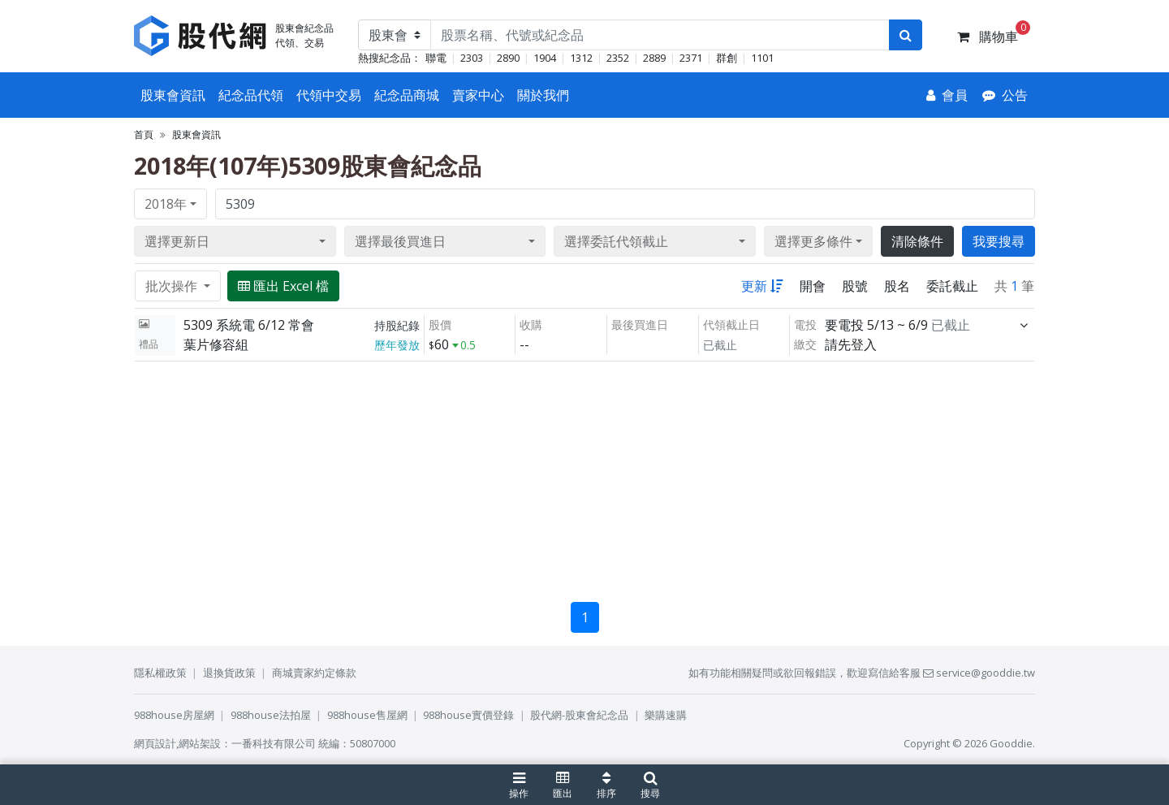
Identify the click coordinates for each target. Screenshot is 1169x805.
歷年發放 (397, 345)
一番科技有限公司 (273, 743)
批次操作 (173, 286)
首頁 (143, 134)
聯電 (435, 57)
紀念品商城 (406, 95)
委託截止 (952, 286)
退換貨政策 (229, 672)
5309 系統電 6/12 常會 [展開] (248, 325)
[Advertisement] (584, 475)
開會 (813, 286)
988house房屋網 (174, 715)
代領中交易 (328, 95)
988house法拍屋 (271, 715)
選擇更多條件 (813, 241)
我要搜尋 (998, 241)
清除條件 (917, 241)
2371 (690, 57)
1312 (581, 57)
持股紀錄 (397, 325)
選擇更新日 (177, 241)
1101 (762, 57)
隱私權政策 (160, 672)
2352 (617, 57)
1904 (544, 57)
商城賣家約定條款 (314, 672)
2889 (654, 57)
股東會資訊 (172, 95)
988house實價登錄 (468, 715)
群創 (726, 57)
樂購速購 (666, 715)
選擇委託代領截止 (616, 241)
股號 (855, 286)
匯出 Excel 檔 (283, 286)
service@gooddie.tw (979, 672)
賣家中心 (478, 95)
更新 (762, 286)
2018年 (166, 204)
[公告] (1005, 95)
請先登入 (851, 344)
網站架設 (200, 743)
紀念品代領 (250, 95)
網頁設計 (155, 743)
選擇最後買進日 (400, 241)
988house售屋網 (367, 715)
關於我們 (543, 95)
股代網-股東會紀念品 (579, 715)
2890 (508, 57)
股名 (897, 286)
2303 (471, 57)
